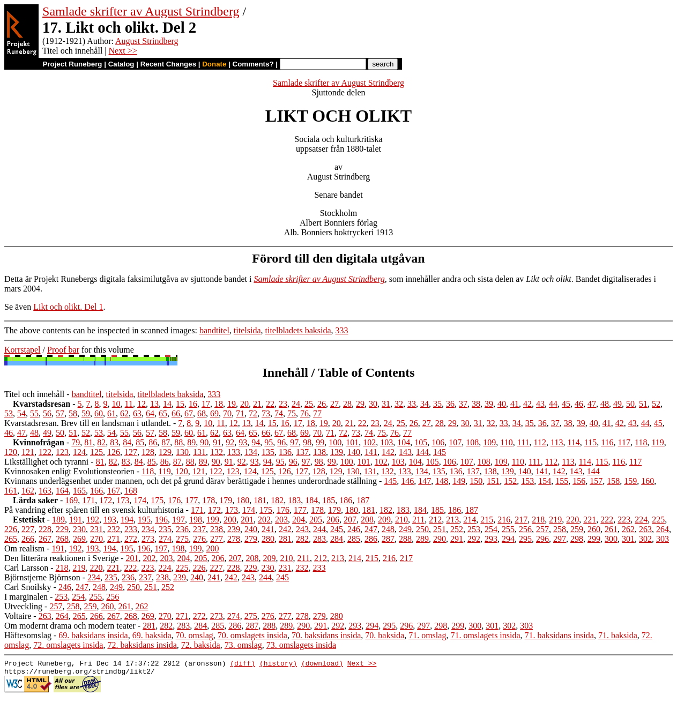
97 (294, 442)
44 (553, 403)
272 (130, 538)
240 (250, 529)
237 (199, 529)
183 (294, 500)
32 (399, 403)
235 (165, 529)
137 (302, 452)
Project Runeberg (72, 64)
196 (161, 519)
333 (342, 330)
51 (643, 403)
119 (657, 442)
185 (328, 500)
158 (613, 481)
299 (593, 538)
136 (285, 452)
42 (527, 403)
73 (266, 413)
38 (476, 403)
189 (58, 519)
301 (628, 538)
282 (302, 538)
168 (130, 490)
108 (472, 442)
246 (353, 529)
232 (113, 529)
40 (501, 403)
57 (60, 413)
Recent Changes (168, 64)
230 (79, 529)
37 (463, 403)
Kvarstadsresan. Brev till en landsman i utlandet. (87, 423)
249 (405, 529)
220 (572, 519)
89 (191, 442)
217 (521, 519)
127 (130, 452)
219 (555, 519)
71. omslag (427, 635)
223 (624, 519)
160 (647, 481)
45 (566, 403)
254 (491, 529)
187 (362, 500)
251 (439, 529)
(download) (322, 664)
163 (45, 490)
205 (315, 519)
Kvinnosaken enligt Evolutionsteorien (69, 471)
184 (311, 500)
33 (411, 403)
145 (439, 452)
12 (141, 403)
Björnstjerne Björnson (42, 577)
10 (116, 403)
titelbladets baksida (298, 330)
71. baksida (617, 635)
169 (71, 500)
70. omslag (194, 635)
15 (180, 403)
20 (244, 403)
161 (10, 490)
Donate (214, 64)
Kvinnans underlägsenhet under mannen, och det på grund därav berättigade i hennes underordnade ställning (190, 481)
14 (167, 403)
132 (216, 452)
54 (21, 413)
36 (450, 403)
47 (591, 403)
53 (8, 413)
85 (140, 442)
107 (455, 442)
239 (233, 529)
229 (62, 529)
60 (98, 413)
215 (486, 519)
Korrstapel (22, 349)
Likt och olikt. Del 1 (68, 306)
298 (576, 538)
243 (302, 529)
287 (388, 538)
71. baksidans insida (559, 635)
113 (556, 442)
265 (10, 538)
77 (317, 413)
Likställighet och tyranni (46, 461)
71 (240, 413)
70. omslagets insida (252, 635)
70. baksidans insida (326, 635)
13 (154, 403)
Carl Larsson (26, 567)
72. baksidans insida (141, 644)
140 (353, 452)
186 (345, 500)
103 (386, 442)
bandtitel (214, 330)
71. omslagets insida (485, 635)
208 (367, 519)
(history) (278, 664)
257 (542, 529)
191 (75, 519)
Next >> (123, 50)
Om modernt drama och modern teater (70, 625)
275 (182, 538)
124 (79, 452)
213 (452, 519)
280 (268, 538)
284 (336, 538)
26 (321, 403)
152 (510, 481)
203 (281, 519)
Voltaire (17, 616)
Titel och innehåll (34, 394)
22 (270, 403)
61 (111, 413)
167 (113, 490)
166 (96, 490)
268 (62, 538)
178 (208, 500)
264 (662, 529)
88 (178, 442)
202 (264, 519)
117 (624, 442)
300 (611, 538)
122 (45, 452)
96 (281, 442)
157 (596, 481)
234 (148, 529)
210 (401, 519)
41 (514, 403)
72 (253, 413)
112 (540, 442)
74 (278, 413)
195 (144, 519)
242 (285, 529)
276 (199, 538)
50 (630, 403)
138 (319, 452)
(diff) (242, 664)
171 (88, 500)
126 (113, 452)
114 (573, 442)
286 (370, 538)
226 (10, 529)
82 (101, 442)
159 (630, 481)
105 (420, 442)
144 (422, 452)
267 (45, 538)
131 (199, 452)
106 (438, 442)
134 (250, 452)
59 (85, 413)
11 (129, 403)
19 (231, 403)
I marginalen (26, 596)
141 (370, 452)
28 (347, 403)
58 (73, 413)
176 (174, 500)
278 (233, 538)
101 (352, 442)
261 (611, 529)
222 (606, 519)
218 (538, 519)
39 (489, 403)
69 (214, 413)
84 (127, 442)
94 (255, 442)
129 (165, 452)
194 (127, 519)
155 (561, 481)
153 (527, 481)
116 (607, 442)
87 (165, 442)
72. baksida (200, 644)
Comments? (253, 64)
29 (360, 403)
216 (503, 519)
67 (188, 413)
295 (525, 538)
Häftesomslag (27, 635)
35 (437, 403)
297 (559, 538)
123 (62, 452)
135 (268, 452)
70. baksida (384, 635)
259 (576, 529)
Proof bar (63, 349)
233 (130, 529)
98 (307, 442)
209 (384, 519)
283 (319, 538)
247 (370, 529)
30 (373, 403)
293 (491, 538)
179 (225, 500)
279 (250, 538)
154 (544, 481)
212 (435, 519)
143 (405, 452)
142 (388, 452)
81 (88, 442)
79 (75, 442)
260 (593, 529)
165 (79, 490)
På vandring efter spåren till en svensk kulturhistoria (94, 509)
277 (216, 538)
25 (308, 403)
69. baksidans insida (93, 635)
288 (405, 538)
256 (525, 529)
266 (27, 538)
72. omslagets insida (68, 644)
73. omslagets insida (301, 644)
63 (137, 413)
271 (113, 538)
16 (193, 403)
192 (92, 519)
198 (195, 519)
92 (230, 442)
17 (206, 403)
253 (473, 529)
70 (227, 413)
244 (319, 529)
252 (456, 529)
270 (96, 538)
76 (304, 413)
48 (604, 403)
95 (268, 442)
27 (334, 403)
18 (218, 403)
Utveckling (23, 606)
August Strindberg (146, 41)
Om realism (24, 548)
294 (508, 538)
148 (441, 481)
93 (243, 442)
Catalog (121, 64)
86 (152, 442)
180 (242, 500)
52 (656, 403)
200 (230, 519)
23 (283, 403)
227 (27, 529)
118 (641, 442)
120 (10, 452)
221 (589, 519)
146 (407, 481)
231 (96, 529)
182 (277, 500)
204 (298, 519)
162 (27, 490)
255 (508, 529)
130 (182, 452)
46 (579, 403)
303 (662, 538)
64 (150, 413)
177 (191, 500)
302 (645, 538)
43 (540, 403)
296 (542, 538)
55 (34, 413)
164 (62, 490)
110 (506, 442)
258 (559, 529)
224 (641, 519)
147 (424, 481)
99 (320, 442)
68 (201, 413)
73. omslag (243, 644)
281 (285, 538)
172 (105, 500)
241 (268, 529)
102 (369, 442)
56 (47, 413)
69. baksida (152, 635)
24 (296, 403)
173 (122, 500)
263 (645, 529)
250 (422, 529)
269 (79, 538)
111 (523, 442)
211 (418, 519)
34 (424, 403)
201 (247, 519)
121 (27, 452)
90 (204, 442)
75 (291, 413)
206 (332, 519)
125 (96, 452)
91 (217, 442)
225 (658, 519)
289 (422, 538)
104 (403, 442)
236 (182, 529)
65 (163, 413)
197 (178, 519)
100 (335, 442)
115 (590, 442)
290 (439, 538)
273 (148, 538)
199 (212, 519)
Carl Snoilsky (27, 587)
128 (148, 452)
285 (353, 538)
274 (165, 538)
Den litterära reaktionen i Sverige (61, 558)
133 (233, 452)
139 (336, 452)
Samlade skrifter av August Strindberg (141, 11)
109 (489, 442)
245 (336, 529)
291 (456, 538)
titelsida (247, 330)
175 (157, 500)
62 (124, 413)
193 (109, 519)
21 (257, 403)
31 (386, 403)
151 (493, 481)
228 (45, 529)
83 (114, 442)
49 (617, 403)
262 (628, 529)
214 (469, 519)
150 (476, 481)
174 (139, 500)
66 (176, 413)
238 (216, 529)
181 (260, 500)
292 (473, 538)
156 (578, 481)
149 (458, 481)
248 (388, 529)
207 (350, 519)
